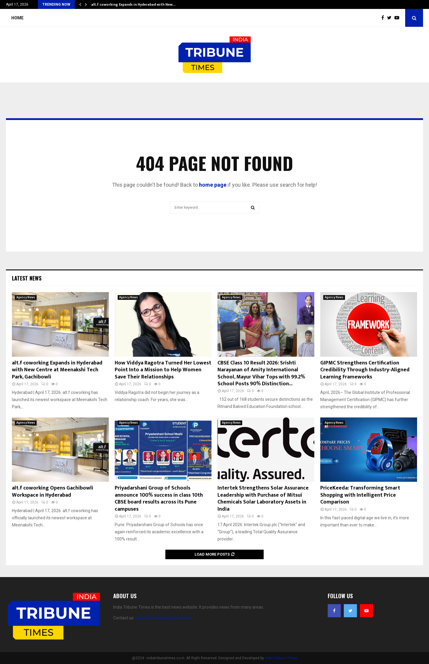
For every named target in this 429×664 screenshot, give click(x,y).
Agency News (25, 297)
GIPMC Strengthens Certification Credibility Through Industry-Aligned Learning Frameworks (365, 370)
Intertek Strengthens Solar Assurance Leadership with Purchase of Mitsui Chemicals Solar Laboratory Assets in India (263, 498)
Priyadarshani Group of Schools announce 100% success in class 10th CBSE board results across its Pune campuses (159, 498)
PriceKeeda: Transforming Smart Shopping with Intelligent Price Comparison (360, 495)
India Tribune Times (281, 658)
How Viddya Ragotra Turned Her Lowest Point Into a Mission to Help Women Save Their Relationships (163, 370)
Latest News (26, 278)
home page (212, 185)
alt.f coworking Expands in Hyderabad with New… (133, 4)
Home (17, 17)
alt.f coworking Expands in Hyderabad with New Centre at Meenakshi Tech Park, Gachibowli (57, 370)
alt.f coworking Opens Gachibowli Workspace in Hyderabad (52, 491)
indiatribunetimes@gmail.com (163, 617)
